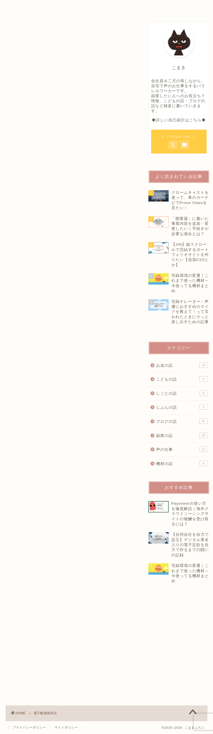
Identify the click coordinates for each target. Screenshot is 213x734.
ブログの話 (181, 421)
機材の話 (181, 463)
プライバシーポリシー (29, 727)
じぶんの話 (181, 407)
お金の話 (181, 365)
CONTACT (164, 6)
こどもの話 (181, 379)
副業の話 (181, 435)
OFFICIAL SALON (118, 6)
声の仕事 (181, 449)
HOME (27, 6)
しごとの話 (181, 393)
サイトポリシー (66, 727)
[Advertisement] (180, 656)
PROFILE (72, 6)
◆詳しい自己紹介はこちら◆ (179, 120)
